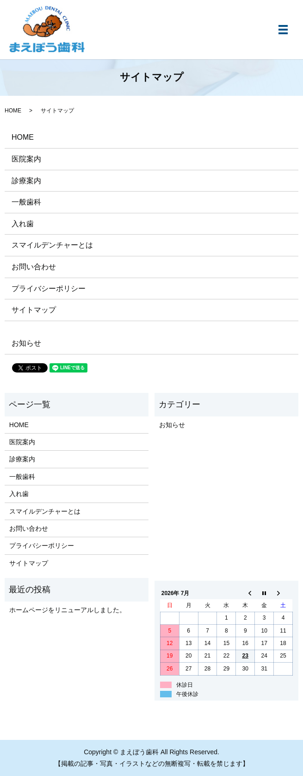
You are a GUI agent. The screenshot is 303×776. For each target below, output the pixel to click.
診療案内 (26, 181)
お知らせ (26, 343)
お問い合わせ (34, 267)
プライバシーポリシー (49, 288)
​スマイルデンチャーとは (52, 245)
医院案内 (26, 159)
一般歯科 (26, 202)
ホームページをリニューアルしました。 (67, 610)
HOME (13, 110)
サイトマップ (34, 310)
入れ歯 (23, 224)
